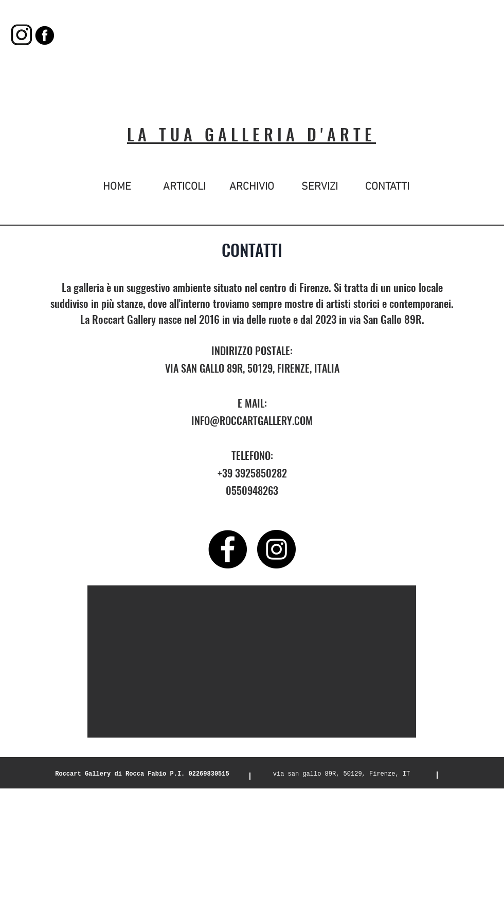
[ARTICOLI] (184, 187)
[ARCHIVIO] (251, 187)
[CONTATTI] (387, 187)
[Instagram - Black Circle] (276, 549)
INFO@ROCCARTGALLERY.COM (252, 420)
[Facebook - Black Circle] (227, 549)
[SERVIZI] (319, 187)
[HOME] (117, 187)
